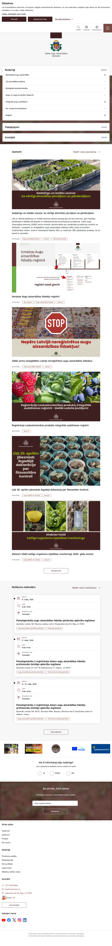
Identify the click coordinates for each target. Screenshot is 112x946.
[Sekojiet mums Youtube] (4, 919)
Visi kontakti (14, 905)
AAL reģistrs (28, 302)
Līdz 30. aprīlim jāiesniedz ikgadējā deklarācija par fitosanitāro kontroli (50, 489)
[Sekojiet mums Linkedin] (25, 920)
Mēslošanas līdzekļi (59, 239)
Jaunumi (46, 239)
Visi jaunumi (56, 571)
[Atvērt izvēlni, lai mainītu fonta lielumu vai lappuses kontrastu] (97, 28)
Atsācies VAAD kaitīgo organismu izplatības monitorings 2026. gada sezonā (52, 554)
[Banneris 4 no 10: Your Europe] (78, 748)
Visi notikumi (56, 732)
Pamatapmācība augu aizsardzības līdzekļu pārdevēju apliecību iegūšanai (55, 620)
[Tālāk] (106, 748)
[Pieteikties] (55, 811)
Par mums (6, 842)
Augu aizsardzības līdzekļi (31, 239)
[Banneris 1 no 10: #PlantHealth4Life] (11, 748)
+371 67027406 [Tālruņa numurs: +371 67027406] (11, 885)
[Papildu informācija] (14, 898)
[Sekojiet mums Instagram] (19, 920)
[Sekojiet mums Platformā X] (14, 920)
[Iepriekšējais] (5, 748)
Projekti (5, 838)
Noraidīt (14, 19)
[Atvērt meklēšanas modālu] (78, 28)
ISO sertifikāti (7, 864)
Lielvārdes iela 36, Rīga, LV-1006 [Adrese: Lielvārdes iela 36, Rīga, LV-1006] (18, 893)
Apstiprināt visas (40, 19)
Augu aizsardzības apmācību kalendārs (31, 628)
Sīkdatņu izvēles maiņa (11, 872)
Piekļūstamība (7, 860)
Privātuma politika (9, 856)
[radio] (41, 773)
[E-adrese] (7, 898)
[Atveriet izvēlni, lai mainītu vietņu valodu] (86, 28)
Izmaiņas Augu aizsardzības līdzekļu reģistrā (35, 296)
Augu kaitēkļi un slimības (32, 495)
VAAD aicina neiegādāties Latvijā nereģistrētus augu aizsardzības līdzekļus (52, 360)
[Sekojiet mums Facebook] (9, 920)
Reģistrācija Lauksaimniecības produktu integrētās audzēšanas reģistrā (50, 425)
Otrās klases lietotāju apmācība (58, 672)
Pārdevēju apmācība (54, 628)
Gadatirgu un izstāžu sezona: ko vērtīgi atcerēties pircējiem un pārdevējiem (53, 213)
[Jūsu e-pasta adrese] (55, 803)
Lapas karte (7, 868)
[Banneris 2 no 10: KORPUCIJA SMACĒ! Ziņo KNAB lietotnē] (33, 748)
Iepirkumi (6, 835)
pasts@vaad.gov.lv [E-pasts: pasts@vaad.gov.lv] (12, 889)
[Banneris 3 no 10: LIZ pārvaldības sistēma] (56, 748)
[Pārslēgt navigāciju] (107, 28)
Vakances (6, 831)
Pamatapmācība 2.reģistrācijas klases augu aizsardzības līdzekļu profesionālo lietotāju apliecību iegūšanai (50, 663)
